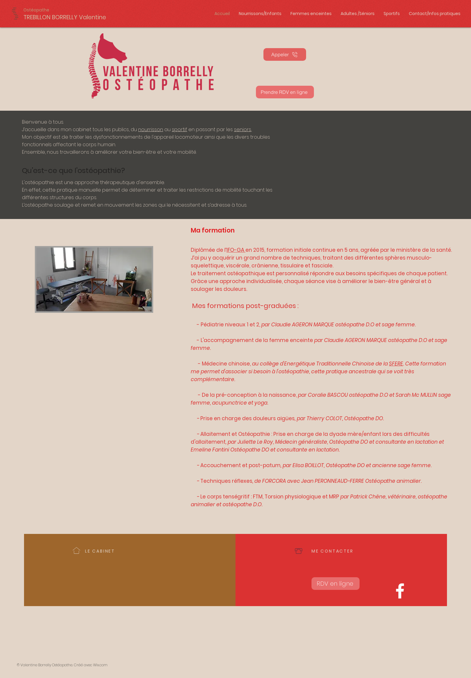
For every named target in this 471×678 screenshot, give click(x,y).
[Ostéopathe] (37, 10)
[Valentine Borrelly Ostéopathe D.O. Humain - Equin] (400, 591)
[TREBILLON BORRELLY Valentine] (64, 17)
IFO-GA (235, 250)
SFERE (396, 363)
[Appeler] (284, 54)
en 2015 (254, 250)
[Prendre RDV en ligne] (285, 92)
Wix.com (100, 664)
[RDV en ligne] (335, 583)
